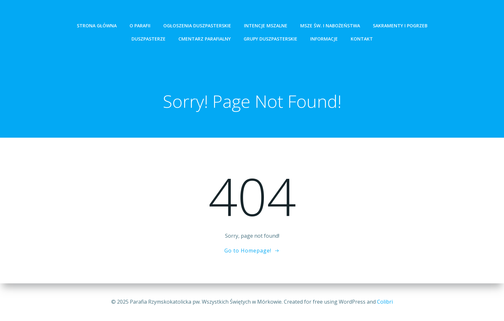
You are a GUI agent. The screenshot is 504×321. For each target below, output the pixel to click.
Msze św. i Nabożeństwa (330, 26)
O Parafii (140, 26)
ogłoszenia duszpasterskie (197, 26)
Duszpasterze (148, 39)
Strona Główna (97, 26)
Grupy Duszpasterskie (270, 39)
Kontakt (362, 39)
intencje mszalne (265, 26)
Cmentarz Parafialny (204, 39)
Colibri (385, 301)
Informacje (324, 39)
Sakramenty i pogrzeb (400, 26)
